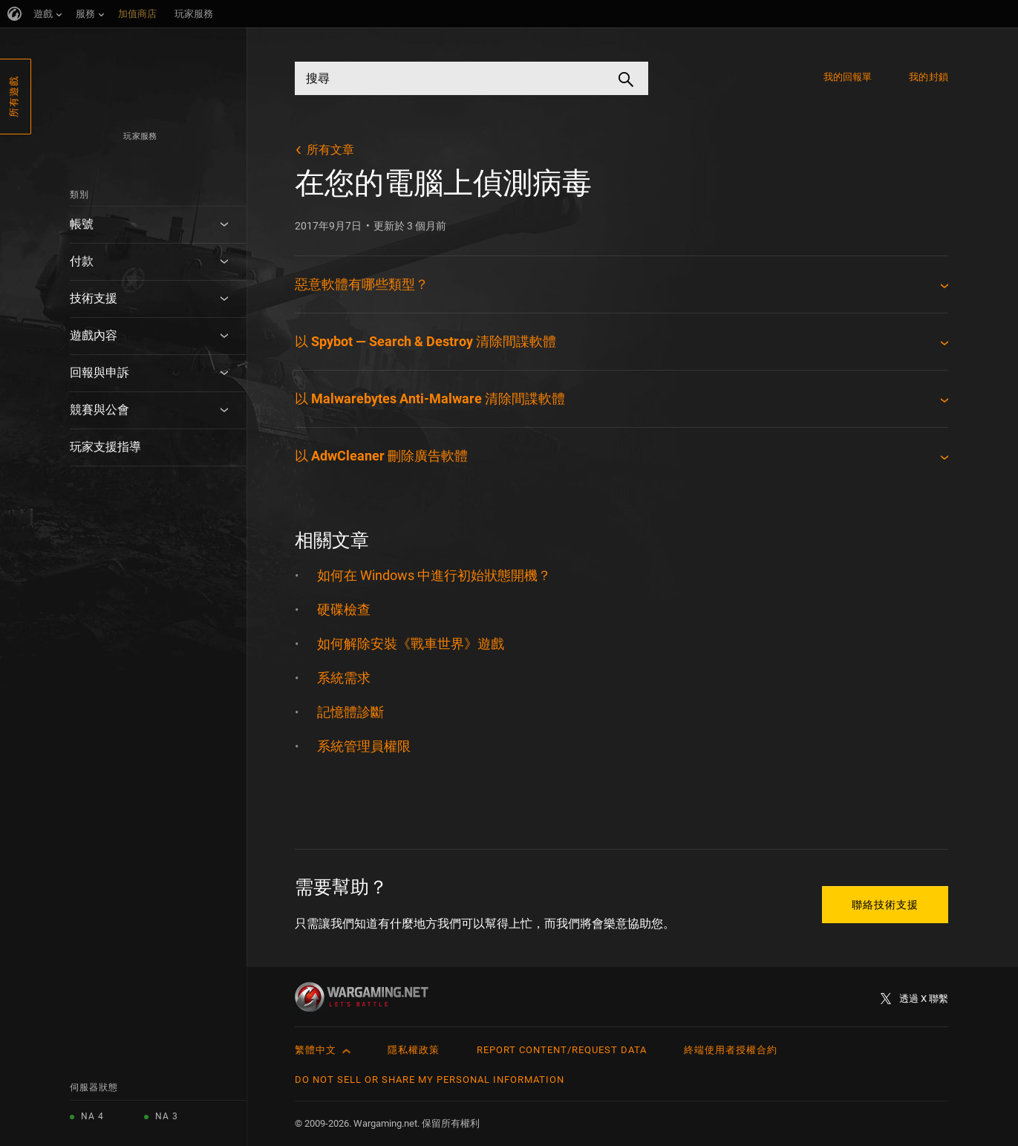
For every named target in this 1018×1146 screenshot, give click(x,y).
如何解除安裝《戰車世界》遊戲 (410, 643)
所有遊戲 (13, 96)
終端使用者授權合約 (730, 1049)
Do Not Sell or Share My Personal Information (429, 1079)
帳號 (82, 224)
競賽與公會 (99, 410)
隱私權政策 (414, 1049)
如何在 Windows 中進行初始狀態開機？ (434, 575)
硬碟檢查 (344, 609)
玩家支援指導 (105, 447)
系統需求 (344, 678)
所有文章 (330, 150)
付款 (82, 261)
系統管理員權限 (364, 746)
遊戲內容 (93, 335)
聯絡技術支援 (885, 905)
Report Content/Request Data (562, 1049)
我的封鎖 (928, 76)
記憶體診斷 (350, 712)
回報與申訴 (99, 372)
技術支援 (93, 298)
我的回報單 (847, 76)
